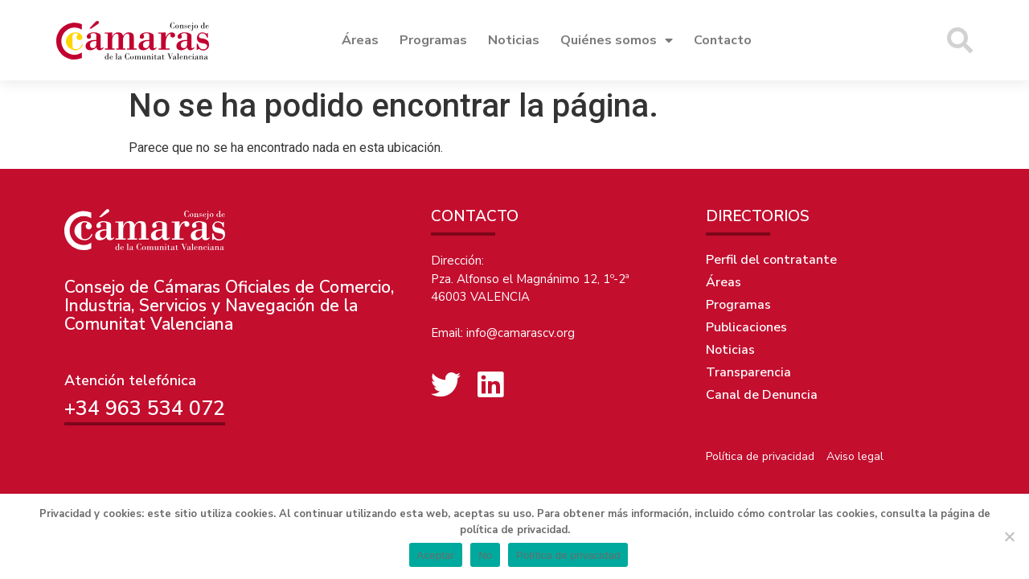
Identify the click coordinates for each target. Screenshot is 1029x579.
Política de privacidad (760, 456)
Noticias (513, 40)
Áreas (360, 40)
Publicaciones (746, 327)
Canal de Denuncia (762, 395)
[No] (1009, 536)
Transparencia (748, 372)
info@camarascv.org (520, 333)
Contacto (723, 40)
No (485, 555)
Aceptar (436, 555)
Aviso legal (854, 456)
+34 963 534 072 (144, 408)
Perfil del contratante (771, 260)
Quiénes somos (616, 40)
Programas (433, 40)
